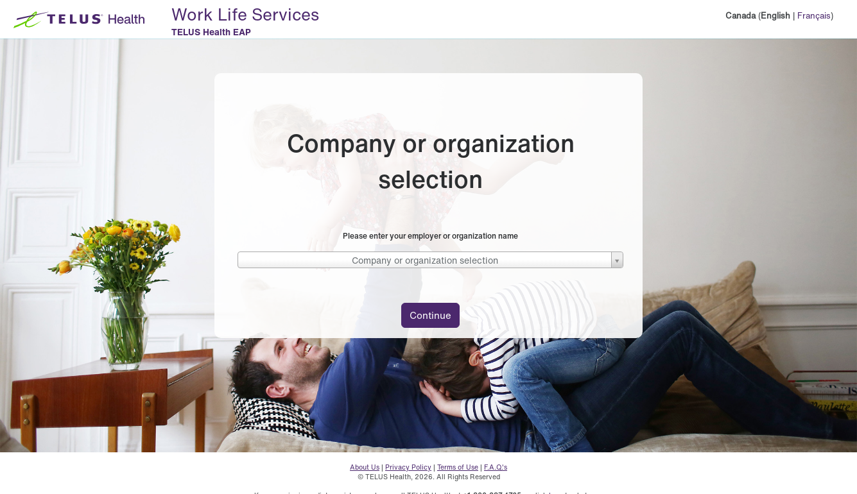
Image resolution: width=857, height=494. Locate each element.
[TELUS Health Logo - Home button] (75, 19)
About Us (364, 467)
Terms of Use (457, 467)
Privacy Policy (408, 467)
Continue (430, 315)
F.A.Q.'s (495, 467)
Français (814, 16)
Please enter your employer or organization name (430, 235)
